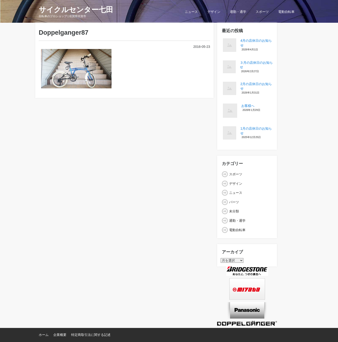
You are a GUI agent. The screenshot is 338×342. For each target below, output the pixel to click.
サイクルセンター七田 (76, 10)
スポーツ (262, 12)
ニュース (191, 12)
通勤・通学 (238, 12)
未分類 (234, 211)
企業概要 (59, 335)
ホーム (44, 335)
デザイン (213, 12)
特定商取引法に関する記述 (91, 335)
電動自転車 (286, 12)
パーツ (234, 202)
